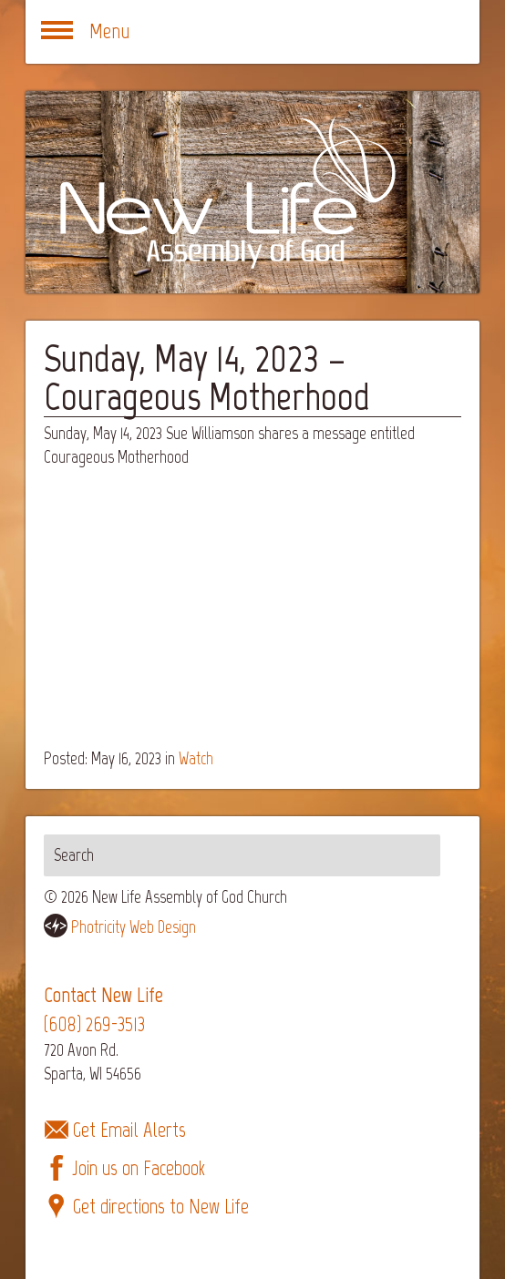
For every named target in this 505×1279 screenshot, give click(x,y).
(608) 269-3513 (94, 1024)
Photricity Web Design (133, 926)
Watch (196, 758)
